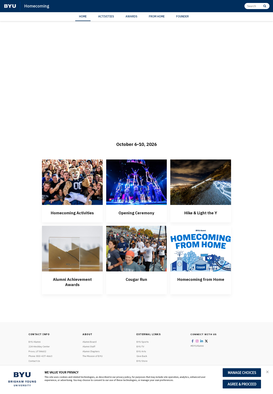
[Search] (257, 6)
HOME (83, 16)
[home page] (10, 6)
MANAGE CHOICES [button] (242, 372)
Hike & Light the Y (200, 213)
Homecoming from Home (200, 279)
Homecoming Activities (72, 213)
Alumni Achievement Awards (72, 281)
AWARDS (131, 16)
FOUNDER (182, 16)
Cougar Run (136, 279)
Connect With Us (203, 334)
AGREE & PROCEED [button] (242, 384)
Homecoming (37, 6)
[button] (267, 372)
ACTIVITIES (106, 16)
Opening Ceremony (136, 213)
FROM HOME (157, 16)
